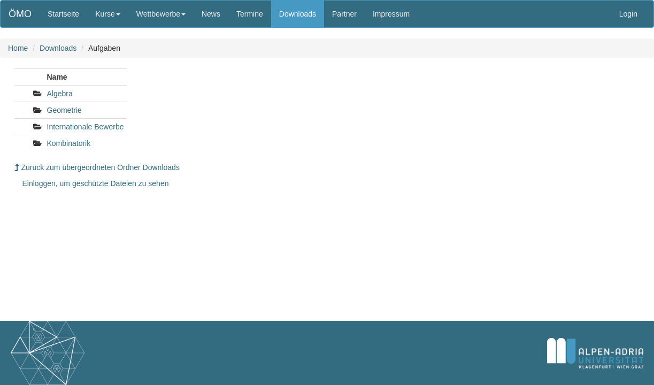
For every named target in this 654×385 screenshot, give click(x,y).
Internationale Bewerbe (85, 126)
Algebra (60, 93)
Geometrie (64, 110)
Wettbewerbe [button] (161, 14)
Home (18, 48)
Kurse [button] (107, 14)
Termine (249, 14)
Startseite (63, 14)
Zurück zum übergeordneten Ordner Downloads (97, 167)
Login (628, 14)
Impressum (391, 14)
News (211, 14)
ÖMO (20, 14)
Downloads (297, 14)
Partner (344, 14)
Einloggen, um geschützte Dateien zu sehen (95, 183)
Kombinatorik (69, 143)
